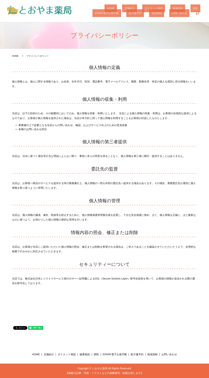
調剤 (168, 8)
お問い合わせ (182, 12)
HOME (103, 8)
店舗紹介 (117, 8)
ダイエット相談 (136, 8)
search (197, 13)
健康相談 (156, 8)
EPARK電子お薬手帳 (188, 8)
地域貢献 (164, 12)
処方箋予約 (147, 12)
